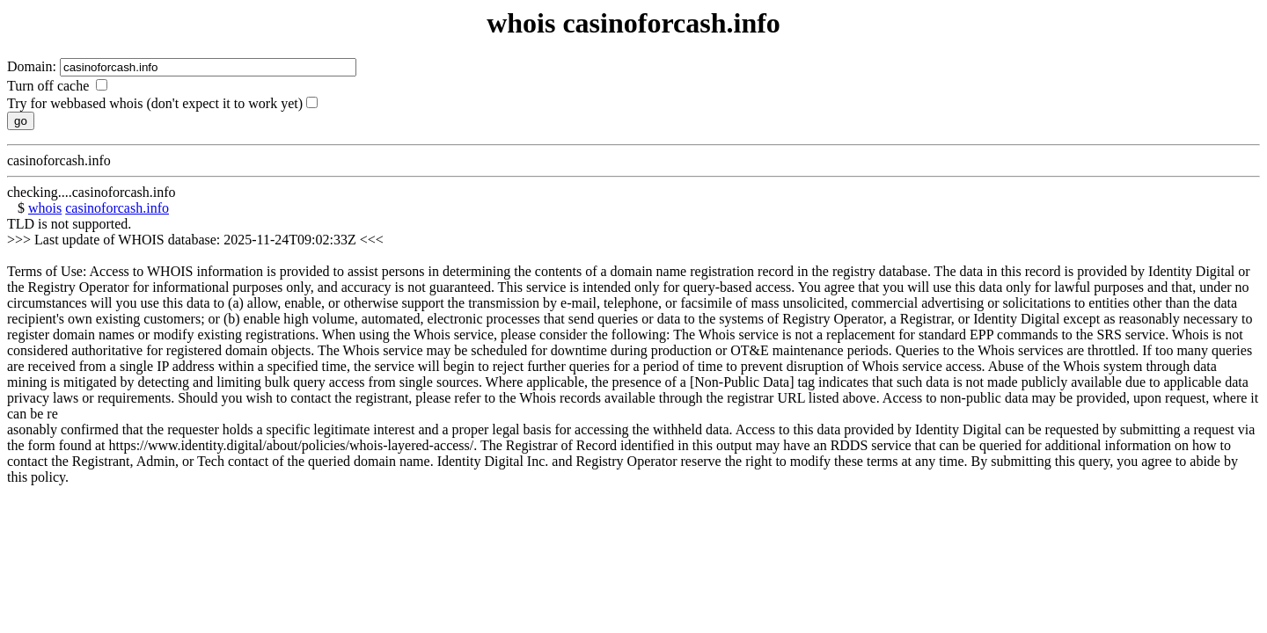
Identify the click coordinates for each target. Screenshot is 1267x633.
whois (45, 207)
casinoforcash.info (117, 207)
